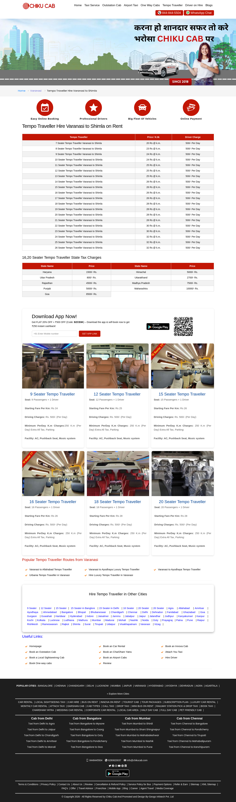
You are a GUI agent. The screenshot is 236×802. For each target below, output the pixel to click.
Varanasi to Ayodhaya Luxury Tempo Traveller (114, 569)
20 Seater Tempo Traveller (182, 501)
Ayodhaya (32, 612)
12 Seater (46, 608)
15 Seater (61, 608)
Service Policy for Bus (139, 784)
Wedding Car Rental (70, 710)
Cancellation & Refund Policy (110, 784)
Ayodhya (171, 685)
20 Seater (143, 608)
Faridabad (172, 612)
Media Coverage (165, 788)
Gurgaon (32, 616)
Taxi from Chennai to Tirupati (189, 735)
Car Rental (25, 702)
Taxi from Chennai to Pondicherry (189, 729)
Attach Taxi (57, 706)
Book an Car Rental (114, 646)
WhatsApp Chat (198, 12)
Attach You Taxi (173, 651)
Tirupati (99, 624)
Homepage (35, 646)
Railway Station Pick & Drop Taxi (177, 706)
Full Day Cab (169, 710)
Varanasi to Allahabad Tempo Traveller (50, 569)
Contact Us (64, 784)
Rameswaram (50, 624)
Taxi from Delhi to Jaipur (42, 729)
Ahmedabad (50, 612)
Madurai (109, 620)
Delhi (145, 612)
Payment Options (162, 784)
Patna (179, 620)
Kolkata (41, 620)
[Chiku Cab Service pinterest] (122, 766)
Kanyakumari (185, 616)
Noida (145, 620)
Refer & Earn (181, 784)
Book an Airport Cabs (115, 657)
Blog (125, 788)
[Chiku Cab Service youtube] (119, 766)
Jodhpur (169, 616)
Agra (170, 608)
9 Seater (32, 608)
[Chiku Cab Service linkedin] (126, 766)
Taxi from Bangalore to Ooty (87, 735)
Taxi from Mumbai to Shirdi (137, 723)
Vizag (157, 624)
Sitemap (195, 784)
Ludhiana (69, 620)
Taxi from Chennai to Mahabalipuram (189, 741)
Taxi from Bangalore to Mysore (86, 723)
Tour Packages (151, 702)
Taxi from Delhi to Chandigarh (41, 735)
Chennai (132, 612)
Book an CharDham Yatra (117, 651)
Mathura (83, 620)
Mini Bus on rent (142, 706)
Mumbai (96, 620)
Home (78, 5)
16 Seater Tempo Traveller (52, 501)
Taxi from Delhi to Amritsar (41, 741)
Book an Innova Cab (176, 646)
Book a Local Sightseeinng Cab (46, 657)
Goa (202, 612)
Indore (90, 616)
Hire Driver (171, 657)
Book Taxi (207, 706)
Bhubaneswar (98, 612)
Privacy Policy (48, 784)
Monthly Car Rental (34, 706)
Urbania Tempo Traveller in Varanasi (49, 575)
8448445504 (94, 760)
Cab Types (93, 706)
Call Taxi (108, 706)
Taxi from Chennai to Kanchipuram (189, 747)
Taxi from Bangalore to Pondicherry (86, 741)
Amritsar (199, 608)
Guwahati (46, 616)
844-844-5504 (169, 12)
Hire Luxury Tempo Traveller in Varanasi (111, 575)
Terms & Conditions (28, 784)
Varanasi (35, 90)
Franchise (101, 788)
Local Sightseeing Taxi (50, 702)
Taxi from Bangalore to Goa (87, 747)
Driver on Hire (194, 5)
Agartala (211, 685)
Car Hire (73, 702)
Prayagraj (167, 620)
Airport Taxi (131, 5)
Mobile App (114, 788)
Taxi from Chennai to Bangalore (189, 723)
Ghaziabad (189, 612)
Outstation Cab (111, 5)
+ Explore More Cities (118, 693)
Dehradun (157, 612)
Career (134, 788)
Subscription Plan (176, 702)
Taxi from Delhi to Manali (41, 747)
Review (107, 663)
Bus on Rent (90, 702)
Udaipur (111, 624)
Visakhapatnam (128, 624)
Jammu (116, 616)
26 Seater (158, 608)
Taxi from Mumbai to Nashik (137, 741)
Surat (88, 624)
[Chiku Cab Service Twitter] (110, 766)
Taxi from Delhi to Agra (41, 723)
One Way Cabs (150, 5)
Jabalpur (130, 616)
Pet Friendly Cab (190, 710)
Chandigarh (117, 612)
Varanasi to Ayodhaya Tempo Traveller (179, 569)
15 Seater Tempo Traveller (182, 394)
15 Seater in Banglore (83, 608)
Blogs (209, 5)
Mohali (122, 620)
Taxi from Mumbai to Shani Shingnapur (137, 729)
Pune (190, 620)
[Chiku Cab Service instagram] (116, 766)
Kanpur (200, 616)
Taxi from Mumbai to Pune (137, 747)
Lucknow (55, 620)
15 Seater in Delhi (109, 608)
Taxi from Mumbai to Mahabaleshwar (137, 735)
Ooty (155, 620)
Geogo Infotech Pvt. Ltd (161, 796)
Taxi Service (92, 5)
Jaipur (142, 616)
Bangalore (67, 612)
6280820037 (113, 760)
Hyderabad (76, 616)
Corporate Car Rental (101, 710)
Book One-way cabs (40, 663)
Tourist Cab (131, 702)
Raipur (201, 620)
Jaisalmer (103, 616)
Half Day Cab (149, 710)
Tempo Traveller (172, 5)
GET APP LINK (89, 333)
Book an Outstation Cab (42, 651)
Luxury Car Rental (203, 702)
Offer (73, 788)
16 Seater (128, 608)
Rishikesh (32, 624)
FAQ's (65, 788)
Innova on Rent (110, 702)
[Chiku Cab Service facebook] (113, 766)
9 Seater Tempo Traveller (52, 394)
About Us (77, 784)
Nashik (134, 620)
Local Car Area (128, 710)
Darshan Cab (75, 706)
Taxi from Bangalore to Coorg (87, 729)
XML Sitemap (209, 784)
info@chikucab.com (135, 760)
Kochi (30, 620)
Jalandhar (154, 616)
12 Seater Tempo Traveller (117, 394)
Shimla (76, 624)
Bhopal (82, 612)
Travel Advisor (86, 788)
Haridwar (61, 616)
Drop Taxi (123, 706)
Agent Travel (147, 788)
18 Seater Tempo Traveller (117, 501)
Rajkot (65, 624)
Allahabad (184, 608)
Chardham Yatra (43, 710)
